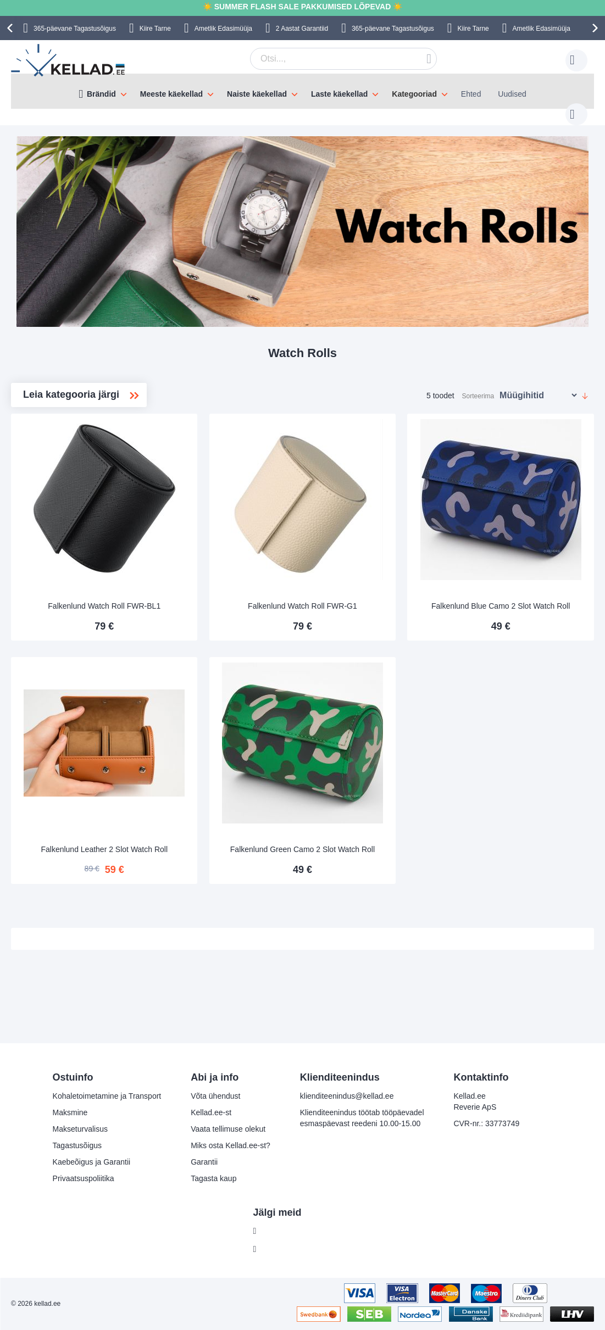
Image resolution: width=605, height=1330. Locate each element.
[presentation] (11, 28)
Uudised (512, 94)
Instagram (279, 1249)
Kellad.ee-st (211, 1112)
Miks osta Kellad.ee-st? (230, 1145)
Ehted (471, 94)
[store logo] (68, 60)
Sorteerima (478, 385)
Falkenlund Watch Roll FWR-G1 (376, 573)
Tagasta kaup (213, 1178)
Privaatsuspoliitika (83, 1178)
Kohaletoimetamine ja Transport (107, 1096)
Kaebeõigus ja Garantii (92, 1162)
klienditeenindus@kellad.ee (347, 1096)
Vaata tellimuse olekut (228, 1129)
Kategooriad (414, 94)
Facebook (278, 1231)
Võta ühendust (215, 1096)
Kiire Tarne (155, 28)
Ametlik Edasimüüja (223, 28)
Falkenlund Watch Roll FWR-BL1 (229, 573)
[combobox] (326, 59)
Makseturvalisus (80, 1129)
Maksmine (70, 1112)
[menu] (302, 91)
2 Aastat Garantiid (302, 28)
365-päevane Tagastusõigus (75, 28)
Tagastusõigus (77, 1145)
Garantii (204, 1162)
